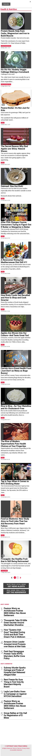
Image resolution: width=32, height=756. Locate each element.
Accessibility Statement (16, 750)
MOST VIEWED (5, 604)
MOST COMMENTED (6, 664)
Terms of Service (17, 748)
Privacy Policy (25, 748)
